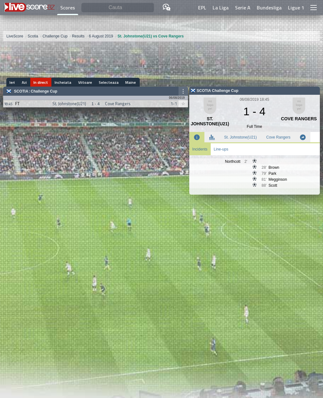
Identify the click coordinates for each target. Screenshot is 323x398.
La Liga (221, 7)
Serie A (242, 7)
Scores (67, 7)
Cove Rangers (278, 137)
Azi (23, 82)
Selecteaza (106, 82)
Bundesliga (269, 7)
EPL (202, 7)
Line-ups (221, 149)
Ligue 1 (296, 7)
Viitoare (83, 82)
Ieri (12, 82)
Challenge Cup (44, 91)
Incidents (200, 149)
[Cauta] (117, 8)
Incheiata (61, 82)
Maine (128, 82)
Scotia (21, 91)
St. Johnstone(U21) (240, 137)
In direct (39, 82)
